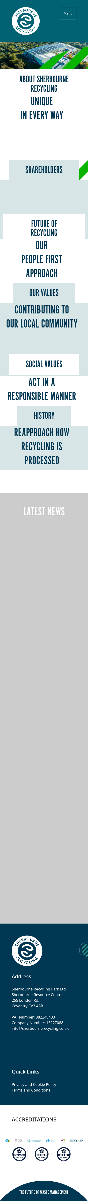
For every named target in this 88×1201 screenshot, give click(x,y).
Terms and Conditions (31, 1090)
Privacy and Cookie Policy (34, 1084)
